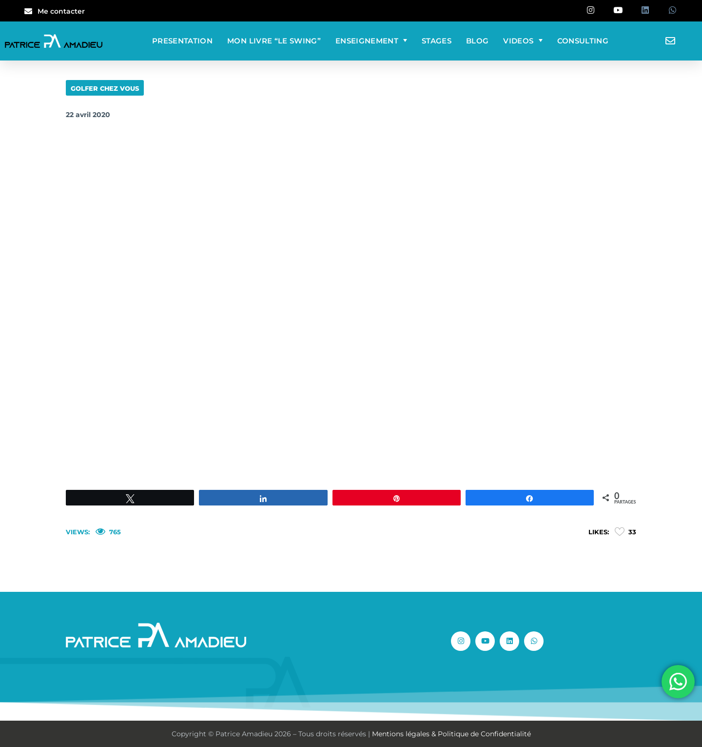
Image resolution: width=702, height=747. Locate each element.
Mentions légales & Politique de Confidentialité (451, 733)
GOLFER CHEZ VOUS (105, 88)
